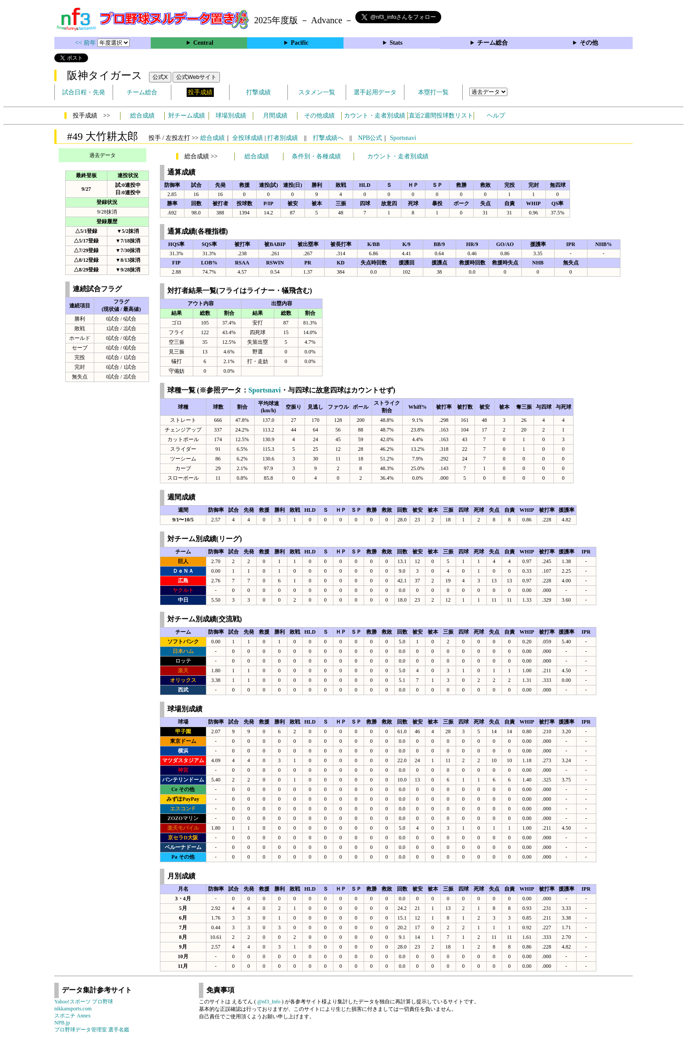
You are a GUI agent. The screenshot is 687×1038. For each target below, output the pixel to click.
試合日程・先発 (83, 92)
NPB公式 (370, 138)
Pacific (299, 42)
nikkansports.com (73, 1009)
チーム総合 (492, 42)
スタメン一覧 (316, 92)
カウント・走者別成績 (374, 115)
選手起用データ (375, 92)
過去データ (102, 155)
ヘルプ (496, 115)
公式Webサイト (196, 77)
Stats (396, 42)
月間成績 (275, 115)
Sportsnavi (403, 138)
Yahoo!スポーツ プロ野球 (83, 1002)
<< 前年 (86, 42)
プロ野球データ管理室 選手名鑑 (91, 1030)
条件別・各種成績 (316, 156)
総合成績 (142, 115)
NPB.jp (62, 1023)
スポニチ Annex (72, 1016)
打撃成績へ (328, 138)
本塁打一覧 (433, 92)
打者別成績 (282, 138)
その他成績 (319, 115)
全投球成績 (247, 138)
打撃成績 (258, 92)
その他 (589, 42)
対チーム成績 (186, 115)
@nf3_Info (268, 1002)
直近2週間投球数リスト (441, 115)
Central (203, 42)
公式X (160, 77)
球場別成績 (231, 115)
